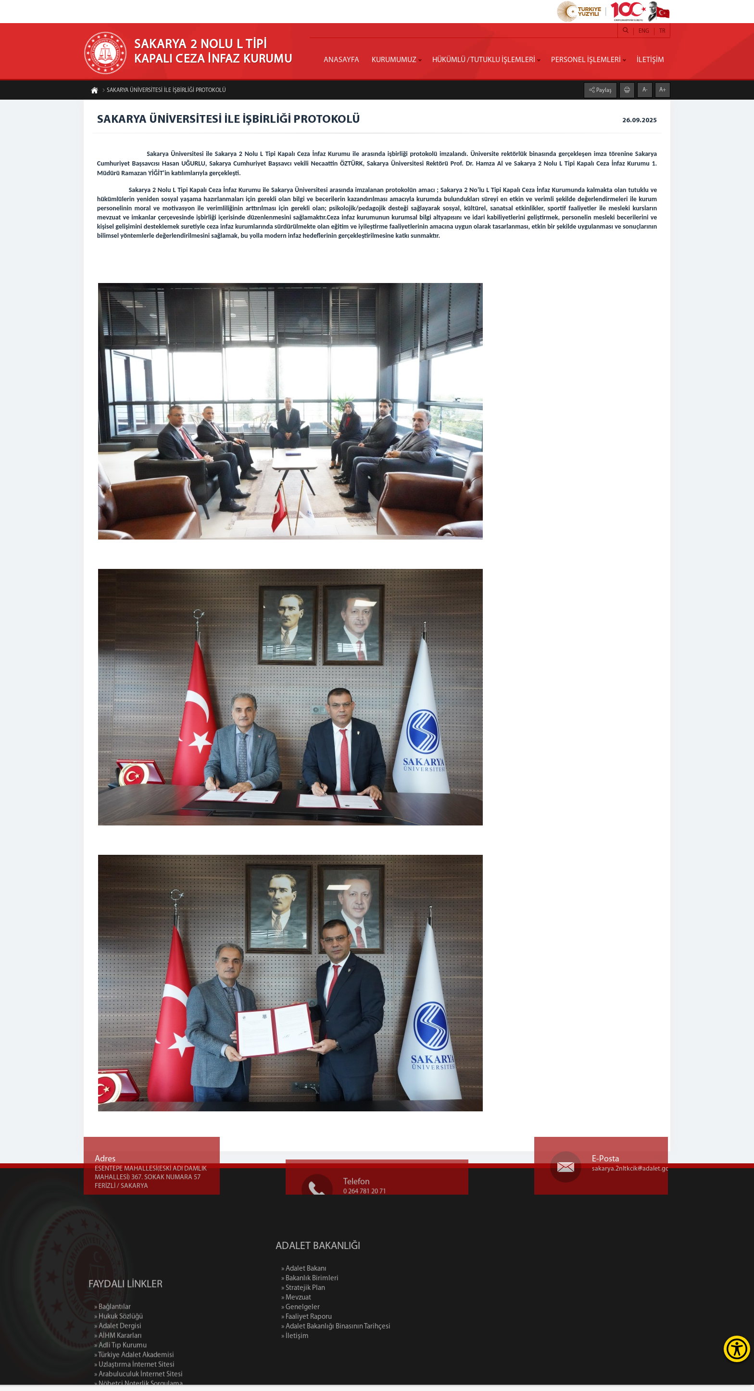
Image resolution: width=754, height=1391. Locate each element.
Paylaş (603, 90)
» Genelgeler (390, 1313)
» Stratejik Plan (393, 1294)
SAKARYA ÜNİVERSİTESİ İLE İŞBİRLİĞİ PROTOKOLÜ (164, 91)
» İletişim (385, 1342)
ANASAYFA (341, 60)
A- (645, 89)
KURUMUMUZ (394, 60)
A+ (662, 89)
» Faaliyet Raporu (396, 1323)
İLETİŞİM (650, 60)
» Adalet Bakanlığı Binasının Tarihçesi (425, 1333)
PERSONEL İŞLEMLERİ (586, 60)
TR (662, 31)
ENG (644, 31)
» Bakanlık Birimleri (399, 1284)
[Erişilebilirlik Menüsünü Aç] (737, 1349)
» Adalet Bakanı (393, 1275)
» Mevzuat (386, 1304)
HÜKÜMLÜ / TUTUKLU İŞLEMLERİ (483, 60)
